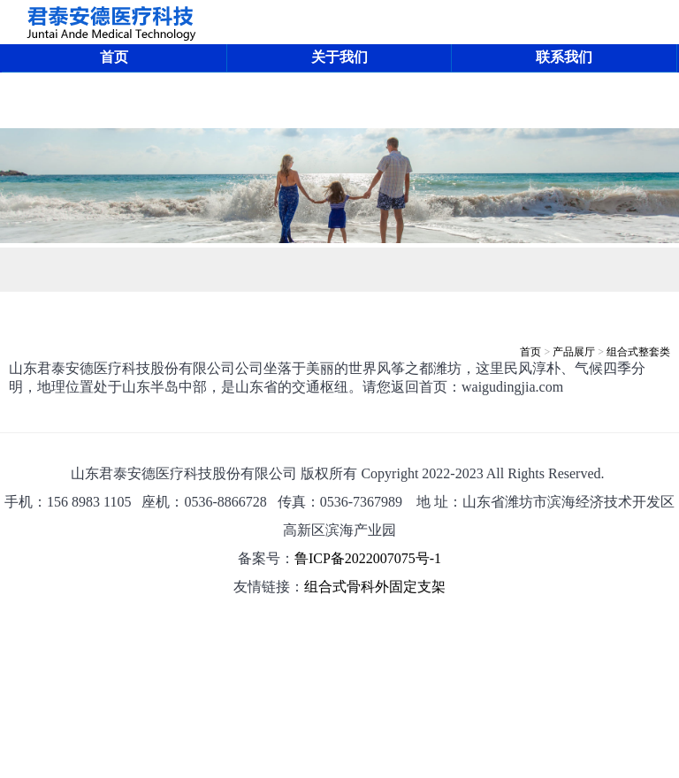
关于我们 (339, 57)
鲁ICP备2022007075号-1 (367, 558)
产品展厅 (574, 352)
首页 (114, 57)
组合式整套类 (638, 352)
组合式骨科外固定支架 (375, 586)
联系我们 (564, 57)
